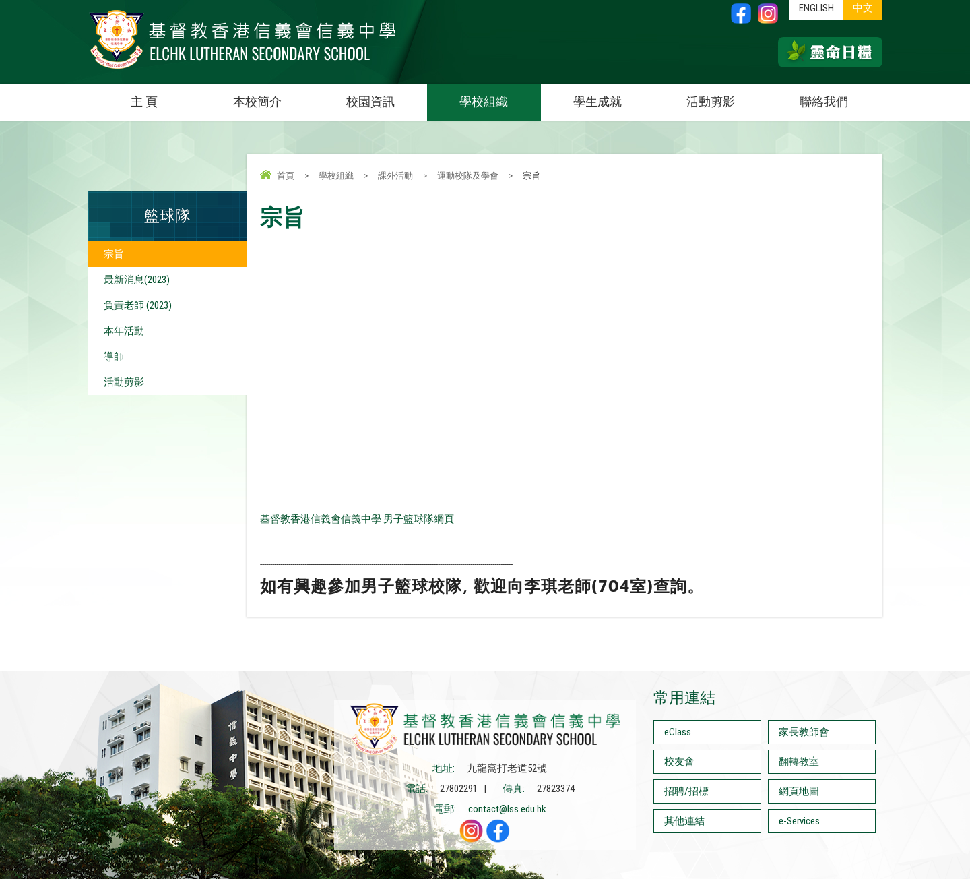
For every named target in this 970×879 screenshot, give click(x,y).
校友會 (679, 762)
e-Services (799, 821)
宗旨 (114, 254)
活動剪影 (726, 96)
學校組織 (499, 96)
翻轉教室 (799, 762)
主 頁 (144, 101)
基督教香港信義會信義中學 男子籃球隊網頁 (357, 519)
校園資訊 (386, 96)
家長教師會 (804, 732)
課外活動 (395, 176)
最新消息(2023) (137, 280)
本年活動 (124, 331)
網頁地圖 (799, 791)
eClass (677, 732)
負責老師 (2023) (138, 305)
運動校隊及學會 (467, 176)
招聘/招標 (686, 791)
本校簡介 (273, 96)
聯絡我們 (824, 101)
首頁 (285, 176)
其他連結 (684, 821)
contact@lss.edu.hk (507, 809)
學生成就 (597, 101)
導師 (114, 357)
